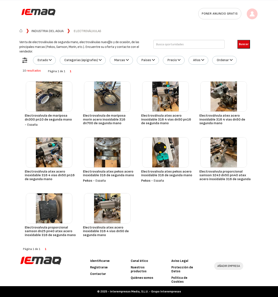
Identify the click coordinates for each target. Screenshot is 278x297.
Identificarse (100, 261)
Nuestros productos (138, 269)
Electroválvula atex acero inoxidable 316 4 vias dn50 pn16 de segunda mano (166, 119)
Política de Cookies (179, 280)
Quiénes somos (142, 278)
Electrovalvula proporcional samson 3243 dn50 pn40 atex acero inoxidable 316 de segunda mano (225, 177)
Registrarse (99, 267)
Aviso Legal (179, 261)
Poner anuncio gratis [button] (220, 13)
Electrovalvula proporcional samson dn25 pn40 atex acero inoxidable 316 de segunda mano (50, 231)
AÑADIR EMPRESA (228, 266)
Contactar (98, 274)
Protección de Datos (182, 269)
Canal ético (139, 261)
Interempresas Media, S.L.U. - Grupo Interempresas (145, 291)
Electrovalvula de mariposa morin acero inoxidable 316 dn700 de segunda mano (104, 119)
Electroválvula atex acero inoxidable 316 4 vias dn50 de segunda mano (222, 119)
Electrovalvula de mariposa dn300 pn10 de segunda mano (48, 118)
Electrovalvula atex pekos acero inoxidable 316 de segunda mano (108, 174)
